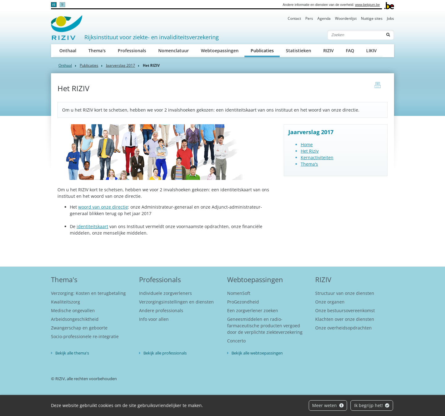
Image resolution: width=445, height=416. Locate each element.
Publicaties (265, 50)
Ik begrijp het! (372, 405)
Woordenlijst (346, 18)
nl (53, 4)
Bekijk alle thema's (72, 353)
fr (62, 4)
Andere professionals (161, 310)
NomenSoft (238, 293)
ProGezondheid (243, 302)
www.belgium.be (367, 4)
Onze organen (330, 302)
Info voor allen (154, 319)
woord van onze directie (103, 207)
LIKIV (371, 50)
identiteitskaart (92, 226)
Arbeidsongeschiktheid (75, 319)
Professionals (132, 50)
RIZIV (328, 50)
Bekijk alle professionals (165, 353)
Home (307, 144)
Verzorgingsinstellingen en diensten (176, 302)
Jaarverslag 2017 (120, 65)
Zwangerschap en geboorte (79, 328)
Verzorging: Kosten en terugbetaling (88, 293)
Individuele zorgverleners (165, 293)
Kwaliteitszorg (65, 302)
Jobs (390, 18)
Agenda (324, 18)
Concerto (236, 341)
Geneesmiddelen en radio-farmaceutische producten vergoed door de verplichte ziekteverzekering (265, 325)
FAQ (350, 50)
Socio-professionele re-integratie (85, 336)
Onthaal (67, 50)
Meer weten (328, 405)
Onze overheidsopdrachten (343, 328)
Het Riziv (310, 151)
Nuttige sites (372, 18)
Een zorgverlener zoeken (252, 310)
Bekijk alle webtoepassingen (257, 353)
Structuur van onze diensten (344, 293)
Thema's (97, 50)
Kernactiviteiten (317, 157)
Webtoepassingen (220, 50)
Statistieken (298, 50)
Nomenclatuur (173, 50)
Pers (309, 18)
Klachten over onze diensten (344, 319)
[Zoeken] (355, 35)
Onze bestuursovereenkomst (345, 310)
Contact (294, 18)
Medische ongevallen (73, 310)
